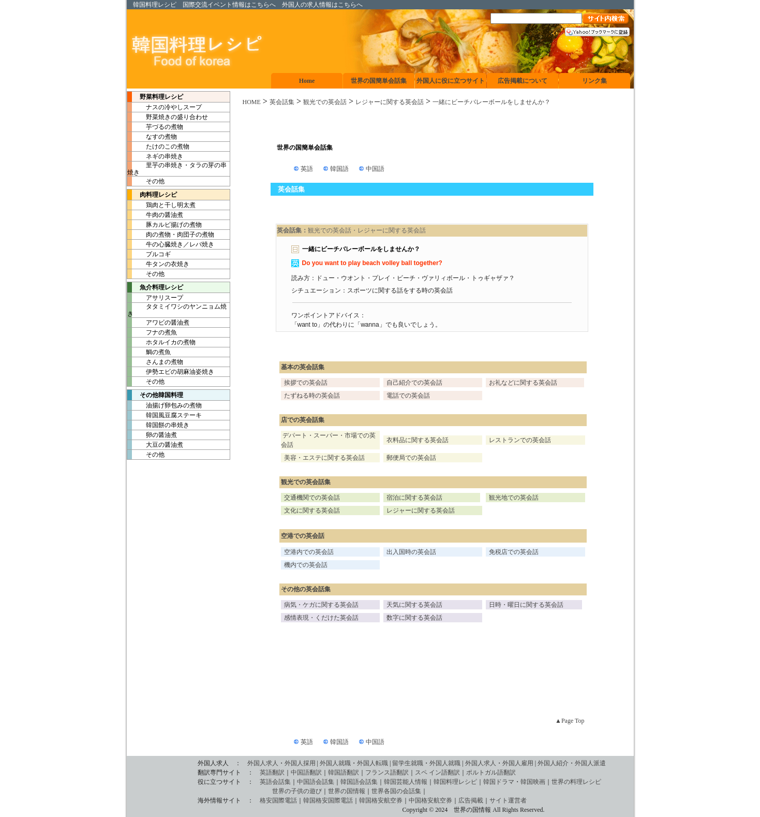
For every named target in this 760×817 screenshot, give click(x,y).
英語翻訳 (272, 772)
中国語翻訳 (306, 772)
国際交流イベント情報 (214, 4)
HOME (252, 102)
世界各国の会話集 (396, 791)
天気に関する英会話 (414, 604)
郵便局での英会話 (411, 457)
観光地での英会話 (514, 497)
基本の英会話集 (302, 367)
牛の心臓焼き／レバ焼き (170, 244)
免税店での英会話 (514, 552)
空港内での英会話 (309, 552)
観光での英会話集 (306, 482)
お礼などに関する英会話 (523, 382)
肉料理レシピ (152, 194)
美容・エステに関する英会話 (324, 457)
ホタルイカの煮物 (161, 342)
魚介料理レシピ (155, 287)
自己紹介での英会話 (414, 382)
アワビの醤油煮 (158, 322)
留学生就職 (407, 763)
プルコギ (149, 254)
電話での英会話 (408, 395)
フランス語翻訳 (387, 772)
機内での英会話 (305, 564)
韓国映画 (532, 781)
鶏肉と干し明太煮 (161, 205)
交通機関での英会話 (312, 497)
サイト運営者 (508, 800)
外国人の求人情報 (307, 4)
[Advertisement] (432, 125)
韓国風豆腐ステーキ (164, 415)
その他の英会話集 (306, 589)
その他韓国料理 (155, 395)
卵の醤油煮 (152, 435)
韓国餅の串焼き (158, 425)
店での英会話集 (302, 420)
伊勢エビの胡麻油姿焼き (170, 371)
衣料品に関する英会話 (417, 440)
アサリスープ (155, 297)
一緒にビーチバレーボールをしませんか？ (491, 102)
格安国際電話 (278, 800)
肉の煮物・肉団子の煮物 (170, 234)
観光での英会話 (325, 102)
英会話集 (282, 102)
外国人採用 (300, 763)
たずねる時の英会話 (312, 395)
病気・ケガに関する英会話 (321, 604)
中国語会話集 (315, 781)
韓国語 (339, 168)
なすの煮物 (152, 136)
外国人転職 (372, 763)
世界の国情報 (346, 791)
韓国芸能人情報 (405, 781)
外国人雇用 (517, 763)
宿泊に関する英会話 (414, 497)
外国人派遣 (590, 763)
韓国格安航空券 (381, 800)
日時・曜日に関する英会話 (526, 604)
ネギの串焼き (155, 156)
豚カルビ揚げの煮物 (164, 224)
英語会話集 (275, 781)
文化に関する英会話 (312, 510)
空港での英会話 (302, 535)
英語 (307, 168)
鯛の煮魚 (149, 352)
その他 (146, 181)
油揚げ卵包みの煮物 (164, 405)
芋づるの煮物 (155, 126)
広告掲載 (470, 800)
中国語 (375, 168)
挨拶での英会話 (305, 382)
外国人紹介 (553, 763)
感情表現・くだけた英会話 (321, 617)
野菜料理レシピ (155, 96)
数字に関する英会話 (414, 617)
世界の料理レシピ (576, 781)
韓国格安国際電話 (328, 800)
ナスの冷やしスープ (164, 107)
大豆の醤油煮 (155, 444)
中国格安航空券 (430, 800)
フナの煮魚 (152, 332)
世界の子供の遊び (225, 791)
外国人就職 (335, 763)
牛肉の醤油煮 (155, 214)
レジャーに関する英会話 (389, 102)
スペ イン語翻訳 (437, 772)
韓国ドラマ (498, 781)
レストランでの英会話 (520, 440)
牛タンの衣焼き (158, 264)
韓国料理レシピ (154, 4)
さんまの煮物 (155, 362)
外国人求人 (262, 763)
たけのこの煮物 (158, 146)
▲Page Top (569, 720)
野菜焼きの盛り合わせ (167, 117)
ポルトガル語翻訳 (491, 772)
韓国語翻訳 (343, 772)
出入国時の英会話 (411, 552)
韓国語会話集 (359, 781)
